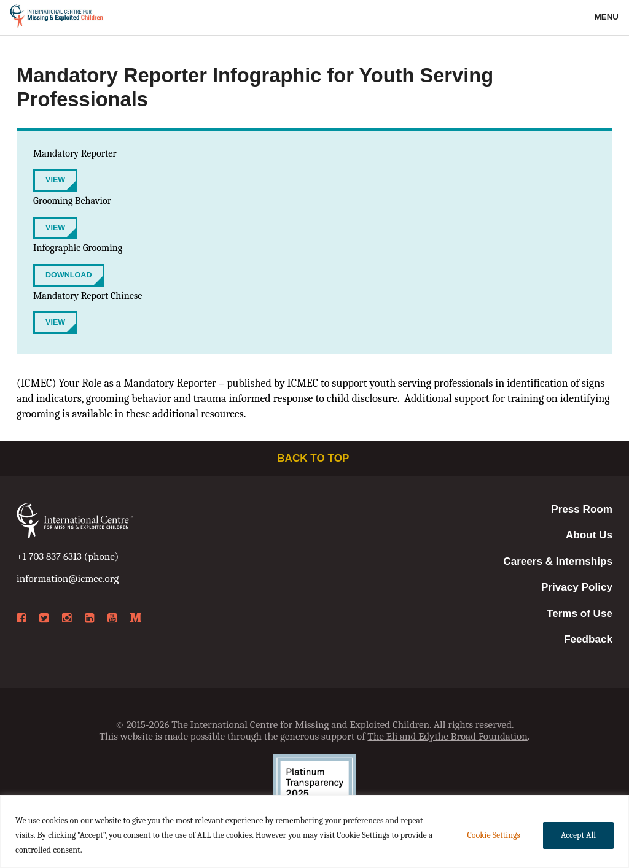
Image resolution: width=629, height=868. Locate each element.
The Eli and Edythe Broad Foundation (447, 736)
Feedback (588, 639)
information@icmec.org (68, 578)
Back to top (314, 458)
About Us (589, 535)
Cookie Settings (493, 835)
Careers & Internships (557, 561)
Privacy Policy (576, 587)
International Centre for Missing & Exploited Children (57, 17)
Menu (608, 16)
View (55, 180)
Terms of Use (579, 613)
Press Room (581, 509)
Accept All (578, 835)
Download (68, 275)
